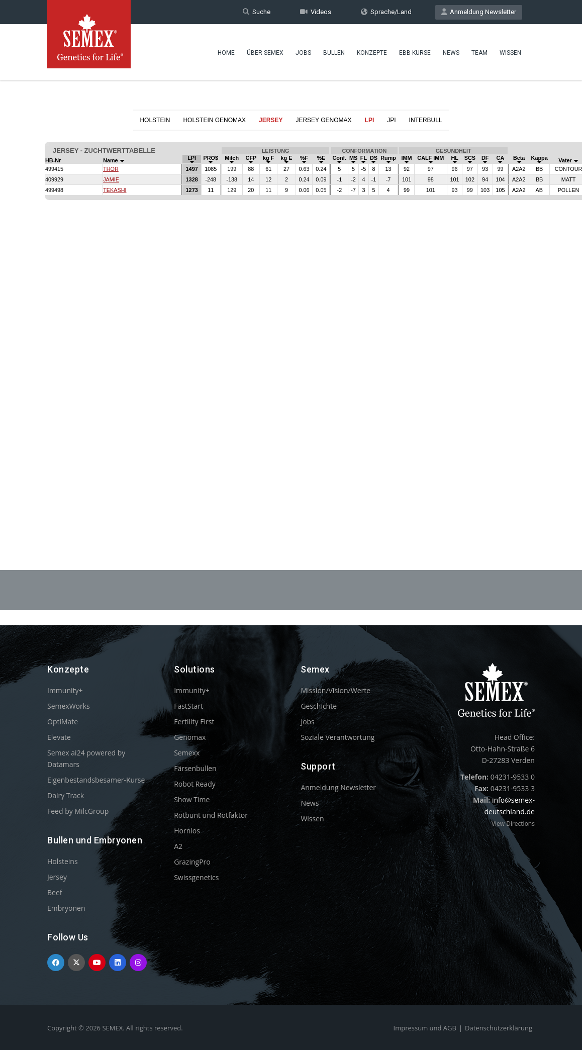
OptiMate (62, 721)
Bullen (334, 52)
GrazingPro (192, 862)
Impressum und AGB (425, 1027)
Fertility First (194, 721)
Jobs (303, 52)
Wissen (510, 52)
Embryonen (66, 908)
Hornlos (187, 830)
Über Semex (265, 52)
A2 (178, 846)
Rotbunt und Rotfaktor (211, 815)
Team (479, 52)
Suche (256, 12)
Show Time (192, 799)
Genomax (190, 737)
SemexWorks (68, 706)
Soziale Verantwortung (337, 737)
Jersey (57, 877)
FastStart (188, 706)
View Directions (513, 823)
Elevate (59, 737)
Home (226, 52)
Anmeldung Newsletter (478, 12)
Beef (54, 892)
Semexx (187, 752)
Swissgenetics (196, 877)
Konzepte (372, 52)
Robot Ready (195, 784)
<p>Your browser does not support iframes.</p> (291, 326)
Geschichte (319, 706)
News (451, 52)
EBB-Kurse (415, 52)
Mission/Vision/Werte (335, 690)
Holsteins (62, 861)
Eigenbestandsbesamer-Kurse (96, 780)
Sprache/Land (386, 12)
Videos (315, 12)
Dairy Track (65, 795)
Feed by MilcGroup (78, 811)
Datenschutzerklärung (498, 1027)
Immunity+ (65, 690)
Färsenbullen (195, 768)
